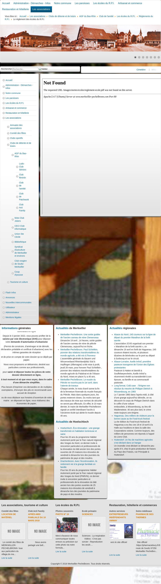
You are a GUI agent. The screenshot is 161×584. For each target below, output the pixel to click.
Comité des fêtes (18, 133)
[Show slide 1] (135, 57)
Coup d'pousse (19, 273)
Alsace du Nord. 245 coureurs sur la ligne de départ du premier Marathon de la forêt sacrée (135, 337)
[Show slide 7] (159, 57)
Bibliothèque (20, 242)
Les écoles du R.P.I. (103, 3)
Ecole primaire (89, 511)
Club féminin (21, 176)
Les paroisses (82, 3)
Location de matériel (9, 516)
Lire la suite (7, 558)
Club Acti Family (21, 207)
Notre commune (62, 3)
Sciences (87, 514)
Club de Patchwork (21, 196)
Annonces (10, 297)
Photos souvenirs (64, 511)
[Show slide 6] (155, 57)
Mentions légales (13, 317)
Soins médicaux (144, 511)
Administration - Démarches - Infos (32, 3)
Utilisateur (10, 307)
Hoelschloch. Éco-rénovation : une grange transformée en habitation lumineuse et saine (80, 431)
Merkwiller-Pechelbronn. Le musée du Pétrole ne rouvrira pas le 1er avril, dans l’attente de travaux (79, 382)
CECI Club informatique (20, 227)
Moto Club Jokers (19, 219)
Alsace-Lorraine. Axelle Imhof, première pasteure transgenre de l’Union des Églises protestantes (134, 364)
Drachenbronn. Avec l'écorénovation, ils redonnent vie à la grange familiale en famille (78, 464)
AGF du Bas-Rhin (21, 155)
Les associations (41, 9)
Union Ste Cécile (19, 235)
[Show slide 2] (139, 57)
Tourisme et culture (19, 282)
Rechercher (6, 69)
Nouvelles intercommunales (18, 302)
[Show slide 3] (143, 57)
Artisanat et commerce (130, 3)
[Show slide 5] (151, 57)
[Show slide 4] (147, 57)
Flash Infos (11, 292)
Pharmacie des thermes (144, 516)
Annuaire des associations (16, 126)
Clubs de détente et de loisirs (20, 144)
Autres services (117, 511)
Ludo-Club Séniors (21, 166)
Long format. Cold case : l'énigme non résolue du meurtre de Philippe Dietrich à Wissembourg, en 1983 (133, 388)
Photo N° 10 (62, 514)
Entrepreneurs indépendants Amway (118, 517)
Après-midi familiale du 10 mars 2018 (37, 517)
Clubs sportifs (16, 138)
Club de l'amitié (21, 185)
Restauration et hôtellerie (15, 9)
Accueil (6, 3)
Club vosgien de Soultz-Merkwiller (21, 264)
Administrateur (12, 312)
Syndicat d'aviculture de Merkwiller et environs (21, 251)
